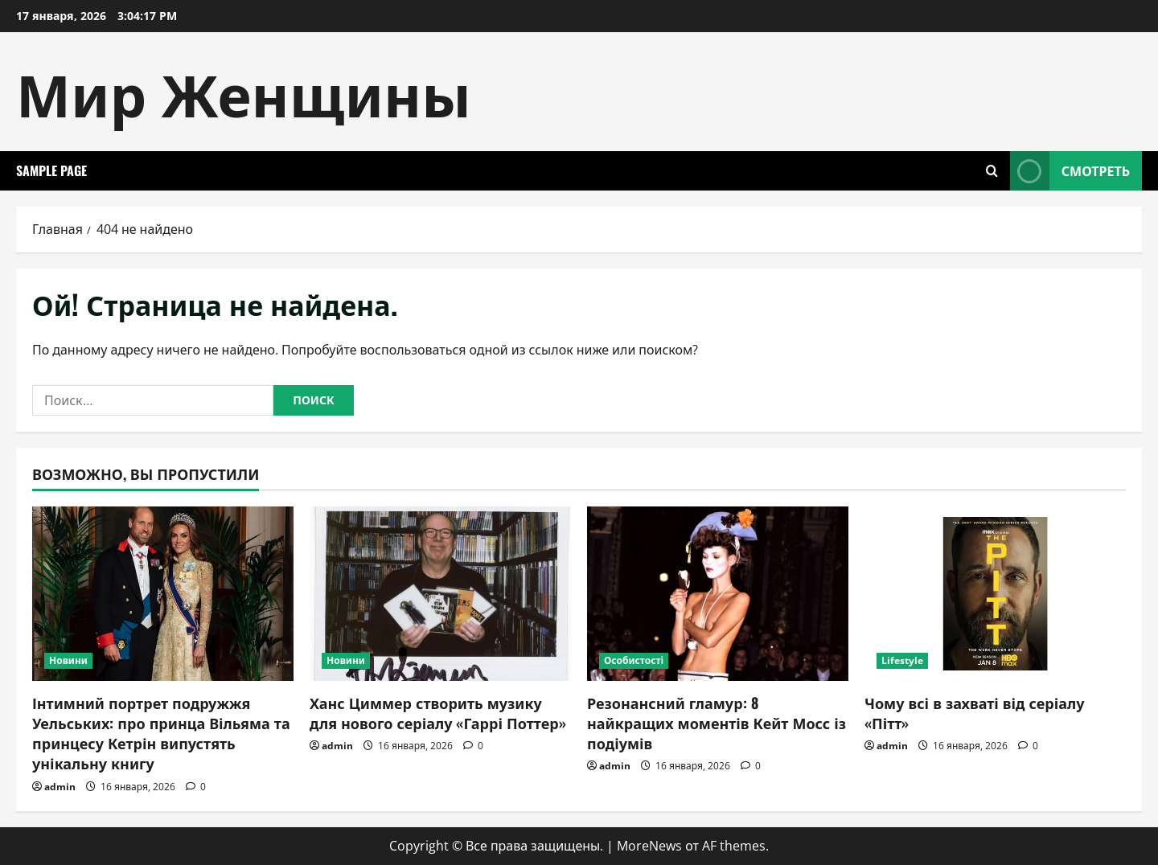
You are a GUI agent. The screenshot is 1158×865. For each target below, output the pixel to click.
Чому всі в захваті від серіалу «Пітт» (974, 712)
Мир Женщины (243, 91)
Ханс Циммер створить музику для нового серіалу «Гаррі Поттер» (438, 712)
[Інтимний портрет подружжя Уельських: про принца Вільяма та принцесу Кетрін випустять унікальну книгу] (163, 593)
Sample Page (51, 170)
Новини (68, 660)
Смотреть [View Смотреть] (1070, 171)
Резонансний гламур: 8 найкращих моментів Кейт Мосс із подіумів (716, 722)
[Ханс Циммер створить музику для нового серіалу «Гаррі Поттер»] (440, 593)
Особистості (633, 660)
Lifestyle (902, 660)
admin (60, 786)
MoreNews (649, 846)
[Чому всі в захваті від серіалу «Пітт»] (995, 593)
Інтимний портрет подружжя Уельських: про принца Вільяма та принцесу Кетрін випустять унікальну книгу (161, 733)
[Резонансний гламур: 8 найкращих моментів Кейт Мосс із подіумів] (717, 593)
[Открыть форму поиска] (992, 171)
